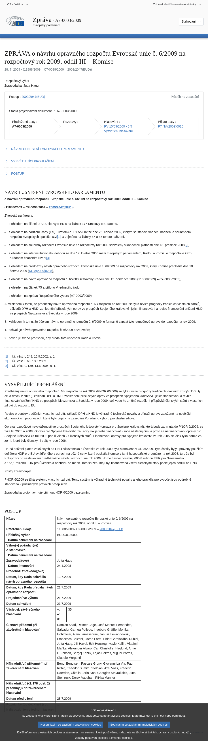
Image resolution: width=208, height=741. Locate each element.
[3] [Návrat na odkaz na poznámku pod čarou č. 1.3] (6, 366)
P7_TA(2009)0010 (170, 126)
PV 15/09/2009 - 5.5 (118, 126)
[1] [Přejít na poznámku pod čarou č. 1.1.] (59, 237)
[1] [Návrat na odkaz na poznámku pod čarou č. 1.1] (6, 356)
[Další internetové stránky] (177, 4)
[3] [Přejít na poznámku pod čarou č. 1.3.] (48, 258)
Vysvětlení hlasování (118, 131)
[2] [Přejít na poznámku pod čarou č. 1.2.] (186, 245)
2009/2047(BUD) (33, 96)
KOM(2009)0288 (40, 271)
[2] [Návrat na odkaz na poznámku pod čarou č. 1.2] (6, 361)
